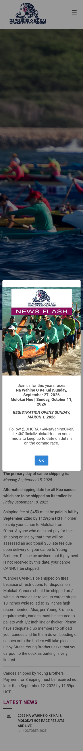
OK (41, 460)
